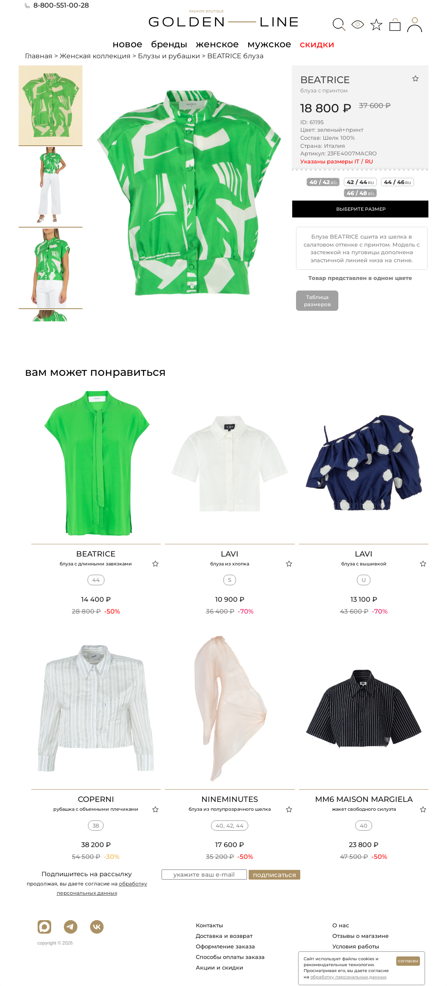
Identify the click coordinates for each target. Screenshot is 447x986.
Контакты (209, 925)
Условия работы (355, 946)
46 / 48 (360, 193)
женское (217, 43)
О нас (340, 925)
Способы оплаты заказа (230, 956)
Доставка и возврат (224, 935)
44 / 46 (397, 182)
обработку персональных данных (348, 977)
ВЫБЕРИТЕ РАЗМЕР (361, 209)
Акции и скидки (219, 967)
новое (130, 43)
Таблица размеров (317, 300)
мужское (267, 43)
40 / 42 (323, 182)
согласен (408, 961)
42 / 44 (360, 182)
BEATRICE (325, 79)
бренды (171, 43)
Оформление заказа (225, 946)
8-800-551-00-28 (57, 5)
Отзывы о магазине (360, 935)
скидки (313, 43)
